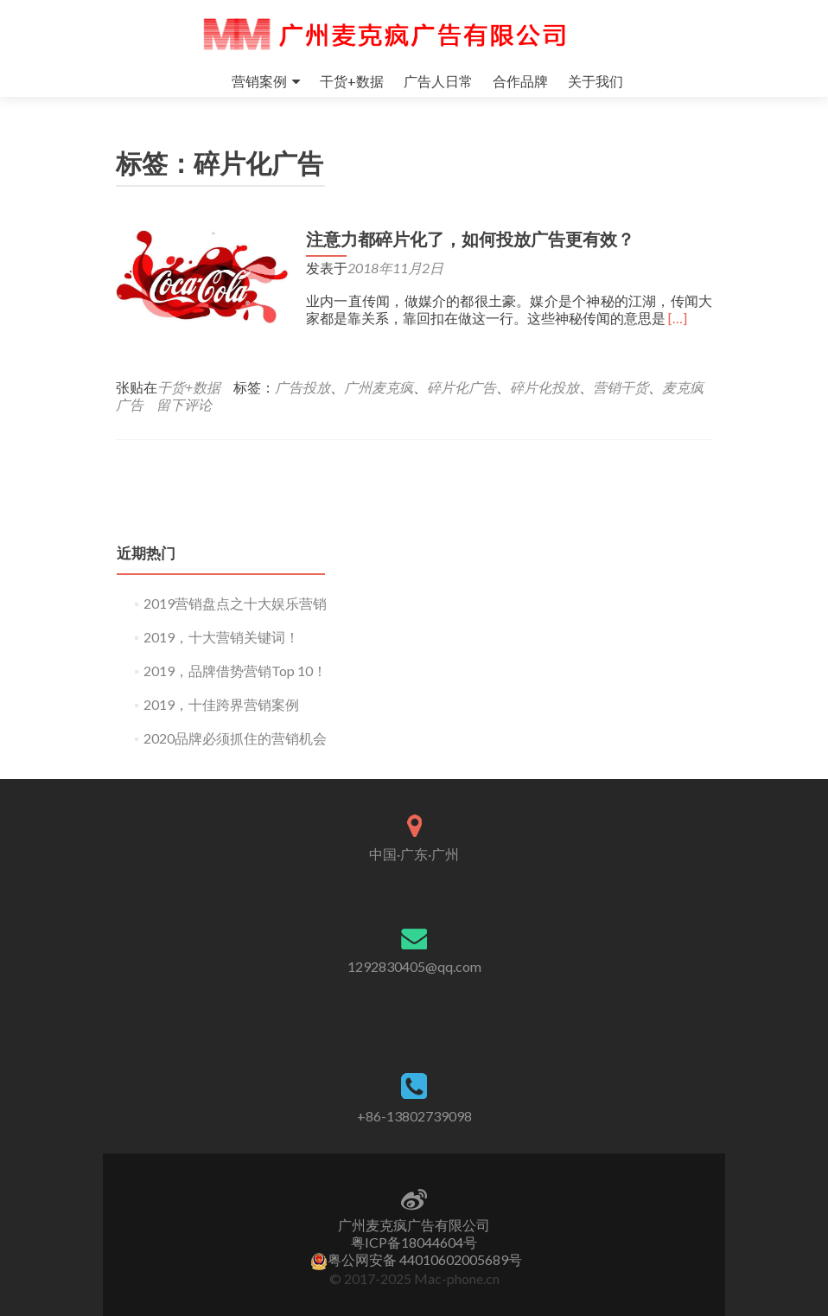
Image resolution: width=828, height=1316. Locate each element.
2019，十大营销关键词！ (221, 637)
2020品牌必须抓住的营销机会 (235, 738)
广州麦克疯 (378, 387)
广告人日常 (438, 81)
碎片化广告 (461, 387)
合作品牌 (520, 81)
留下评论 (184, 404)
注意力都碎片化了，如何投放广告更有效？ (470, 239)
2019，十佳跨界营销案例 (221, 704)
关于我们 (595, 81)
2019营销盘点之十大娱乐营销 (235, 603)
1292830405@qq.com (414, 966)
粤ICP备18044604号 (414, 1242)
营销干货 (620, 387)
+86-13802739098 (414, 1116)
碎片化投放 (544, 387)
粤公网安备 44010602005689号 (416, 1259)
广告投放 (302, 387)
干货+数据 (352, 81)
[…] (677, 318)
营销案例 (259, 81)
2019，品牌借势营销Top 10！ (235, 670)
